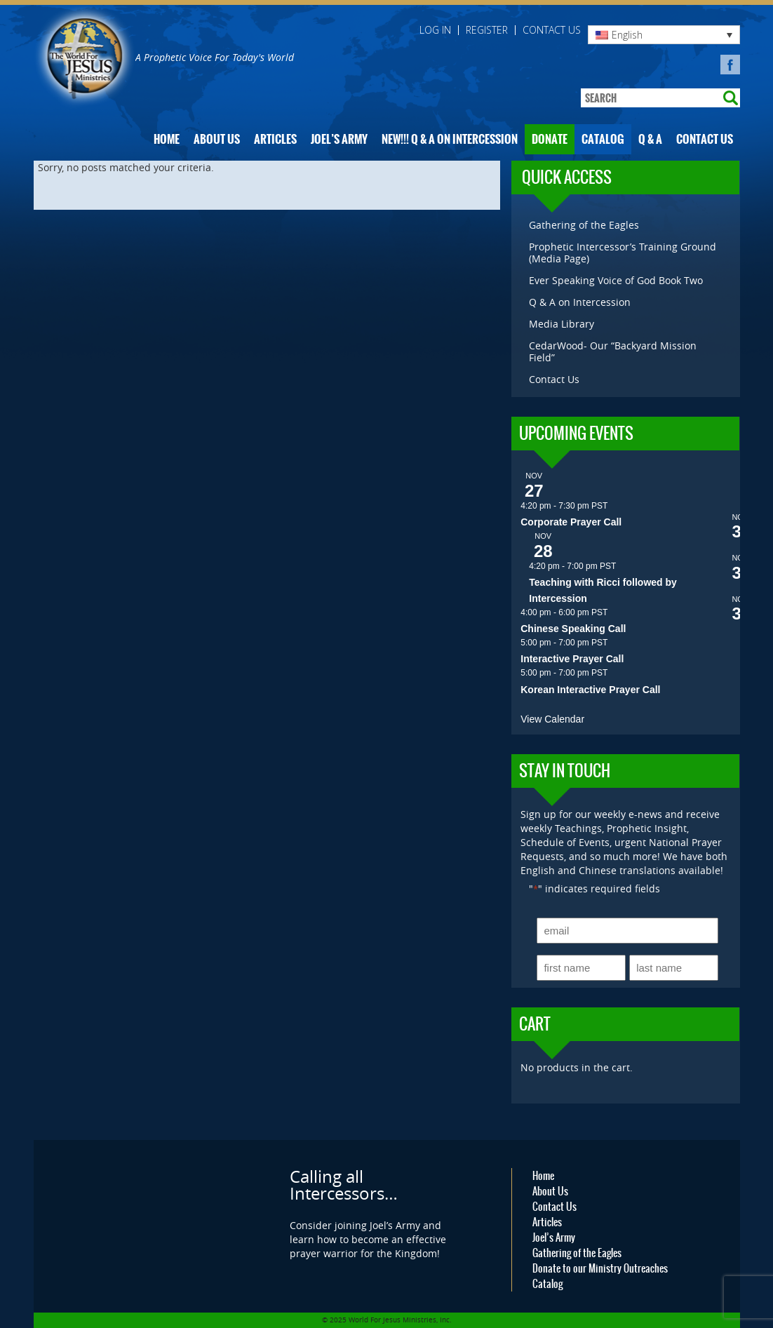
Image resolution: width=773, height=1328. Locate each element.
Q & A (650, 139)
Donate (549, 139)
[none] (664, 34)
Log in (435, 30)
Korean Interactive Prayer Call (590, 689)
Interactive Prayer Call (572, 658)
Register (487, 30)
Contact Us (552, 30)
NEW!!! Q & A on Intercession (450, 139)
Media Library (561, 323)
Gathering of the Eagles (584, 225)
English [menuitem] (627, 34)
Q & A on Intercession (580, 302)
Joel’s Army (339, 139)
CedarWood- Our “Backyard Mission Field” (613, 351)
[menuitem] (664, 34)
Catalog (603, 139)
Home (167, 139)
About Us (217, 139)
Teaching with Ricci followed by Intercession (603, 590)
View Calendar (552, 719)
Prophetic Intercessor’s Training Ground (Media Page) (622, 252)
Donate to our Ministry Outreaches (600, 1268)
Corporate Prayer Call (570, 522)
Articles (275, 139)
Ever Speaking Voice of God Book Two (616, 280)
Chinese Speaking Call (573, 628)
